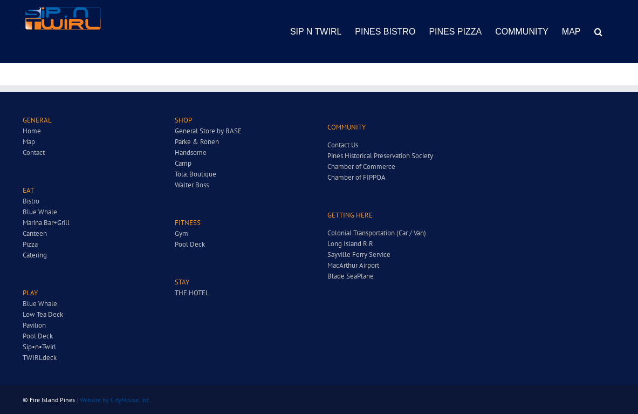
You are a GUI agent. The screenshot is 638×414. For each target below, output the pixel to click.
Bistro (31, 201)
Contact (34, 152)
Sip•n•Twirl (39, 346)
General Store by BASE (208, 130)
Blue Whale (40, 211)
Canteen (35, 233)
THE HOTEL (192, 292)
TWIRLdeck (40, 357)
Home (32, 130)
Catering (35, 255)
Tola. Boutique (195, 174)
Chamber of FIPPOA (356, 177)
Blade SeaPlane (350, 276)
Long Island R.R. (351, 243)
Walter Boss (192, 184)
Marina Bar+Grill (46, 222)
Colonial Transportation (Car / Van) (376, 232)
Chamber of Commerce (361, 166)
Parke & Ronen (197, 141)
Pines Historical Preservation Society (380, 155)
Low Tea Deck (43, 314)
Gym (181, 233)
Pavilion (34, 325)
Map (29, 141)
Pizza (30, 244)
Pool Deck (38, 336)
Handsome (191, 152)
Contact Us (342, 145)
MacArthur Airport (353, 265)
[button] (598, 31)
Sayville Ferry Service (358, 254)
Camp (183, 163)
